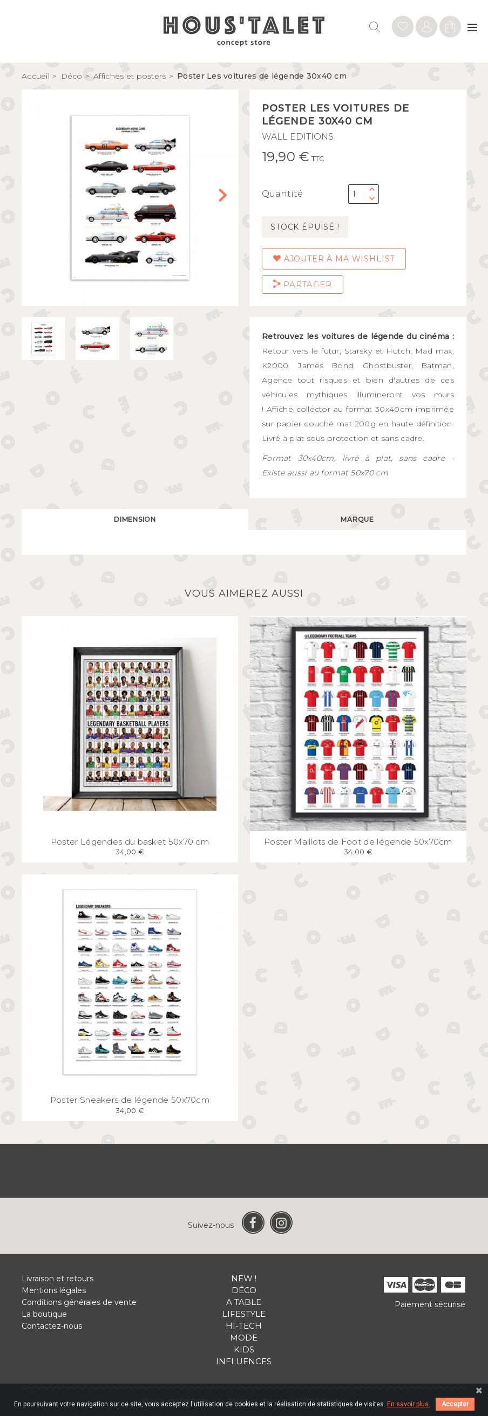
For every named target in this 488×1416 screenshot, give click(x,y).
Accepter (455, 1404)
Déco (244, 1290)
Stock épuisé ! (305, 227)
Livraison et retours (57, 1278)
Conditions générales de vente (79, 1302)
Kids (244, 1349)
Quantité (282, 194)
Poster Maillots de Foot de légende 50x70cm (358, 842)
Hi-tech (244, 1326)
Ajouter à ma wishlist (334, 259)
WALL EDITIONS (298, 137)
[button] (226, 198)
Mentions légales (54, 1290)
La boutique (44, 1314)
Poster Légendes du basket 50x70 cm (130, 842)
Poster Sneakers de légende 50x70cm (129, 1100)
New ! (243, 1278)
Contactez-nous (52, 1326)
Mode (243, 1337)
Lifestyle (244, 1314)
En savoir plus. (408, 1404)
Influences (244, 1361)
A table (243, 1302)
